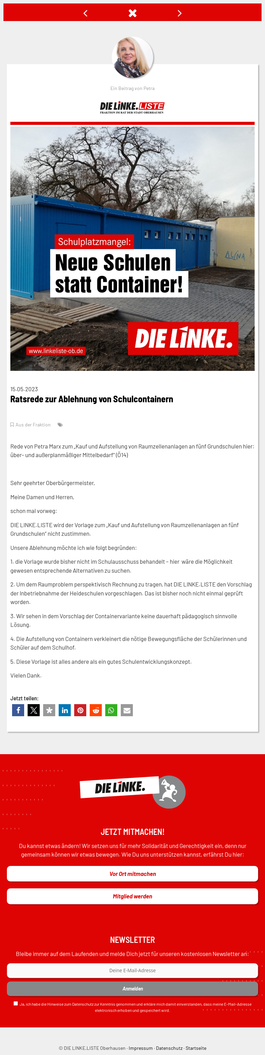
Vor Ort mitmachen (132, 873)
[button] (18, 710)
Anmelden (132, 989)
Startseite (196, 1048)
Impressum (141, 1048)
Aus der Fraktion (33, 424)
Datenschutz (83, 1004)
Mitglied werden (132, 896)
